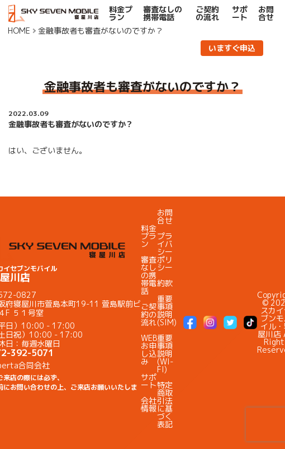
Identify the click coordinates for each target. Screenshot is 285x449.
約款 (165, 283)
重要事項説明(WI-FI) (165, 354)
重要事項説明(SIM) (167, 310)
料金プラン (120, 13)
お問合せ (266, 13)
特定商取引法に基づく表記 (165, 404)
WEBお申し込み (149, 350)
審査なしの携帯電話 (162, 13)
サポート (240, 13)
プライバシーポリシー (165, 252)
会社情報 (148, 404)
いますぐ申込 (231, 48)
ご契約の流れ (207, 13)
